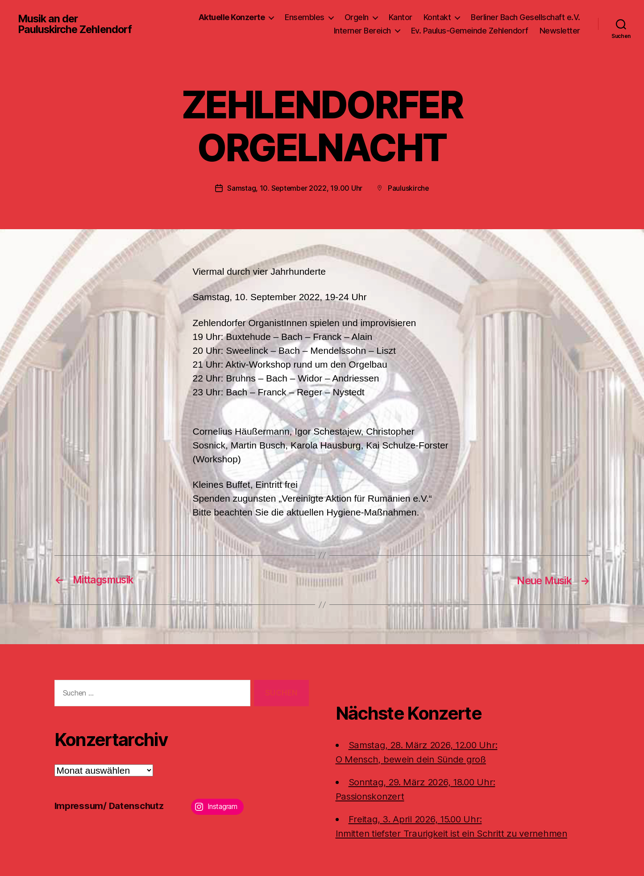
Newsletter (560, 30)
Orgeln (357, 17)
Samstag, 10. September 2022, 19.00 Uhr (294, 188)
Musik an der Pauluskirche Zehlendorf (76, 24)
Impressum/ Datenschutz (110, 805)
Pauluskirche (409, 188)
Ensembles (304, 17)
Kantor (400, 17)
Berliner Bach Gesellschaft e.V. (525, 17)
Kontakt (437, 17)
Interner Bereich (362, 30)
